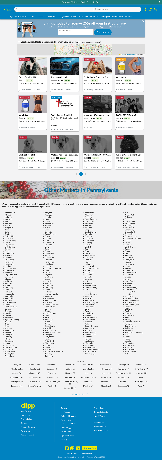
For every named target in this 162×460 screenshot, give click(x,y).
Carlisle (6, 232)
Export (46, 251)
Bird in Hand (129, 223)
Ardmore (127, 217)
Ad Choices (25, 431)
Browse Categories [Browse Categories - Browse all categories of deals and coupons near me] (101, 412)
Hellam (86, 264)
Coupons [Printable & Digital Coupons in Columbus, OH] (40, 17)
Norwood (127, 307)
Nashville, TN (106, 377)
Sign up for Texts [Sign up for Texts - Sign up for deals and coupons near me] (67, 436)
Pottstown (48, 320)
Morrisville (8, 296)
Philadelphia (88, 315)
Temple (46, 339)
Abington (47, 213)
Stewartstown (89, 335)
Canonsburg (128, 230)
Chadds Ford (129, 232)
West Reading (89, 347)
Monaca (87, 292)
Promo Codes (66, 432)
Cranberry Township (132, 238)
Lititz (86, 281)
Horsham (127, 266)
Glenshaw (128, 258)
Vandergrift (88, 341)
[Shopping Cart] (155, 9)
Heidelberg (48, 264)
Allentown (88, 215)
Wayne (46, 345)
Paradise (7, 313)
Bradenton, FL (16, 386)
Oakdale (7, 309)
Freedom (127, 255)
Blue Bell (87, 226)
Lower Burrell (129, 281)
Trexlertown (8, 341)
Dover (126, 243)
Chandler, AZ (34, 369)
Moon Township (90, 294)
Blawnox (47, 226)
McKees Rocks (89, 285)
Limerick (47, 281)
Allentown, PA (16, 369)
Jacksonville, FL (70, 388)
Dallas (46, 240)
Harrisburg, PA (70, 377)
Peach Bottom (49, 313)
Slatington (128, 330)
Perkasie (7, 315)
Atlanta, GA (16, 373)
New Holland (49, 302)
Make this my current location (91, 42)
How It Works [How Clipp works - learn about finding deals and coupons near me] (99, 416)
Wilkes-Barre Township (53, 352)
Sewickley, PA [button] (71, 42)
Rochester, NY (123, 369)
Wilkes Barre (129, 350)
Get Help (64, 428)
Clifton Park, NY (34, 386)
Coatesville (128, 234)
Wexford (127, 347)
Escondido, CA (52, 377)
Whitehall (47, 350)
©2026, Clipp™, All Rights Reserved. (79, 453)
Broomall (87, 228)
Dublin (86, 245)
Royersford (128, 324)
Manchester (88, 283)
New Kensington (90, 302)
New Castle (88, 300)
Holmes (47, 266)
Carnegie (47, 232)
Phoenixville (128, 315)
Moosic (127, 294)
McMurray (8, 288)
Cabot (46, 230)
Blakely (6, 226)
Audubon (127, 219)
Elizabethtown (129, 247)
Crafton (47, 238)
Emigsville (7, 249)
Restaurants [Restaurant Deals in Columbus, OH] (51, 17)
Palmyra (87, 311)
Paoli (126, 311)
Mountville (128, 296)
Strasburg (7, 337)
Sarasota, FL (124, 382)
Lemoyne (87, 279)
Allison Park (128, 215)
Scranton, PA (141, 365)
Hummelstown (9, 268)
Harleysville (128, 260)
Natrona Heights (130, 298)
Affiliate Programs (101, 430)
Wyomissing (88, 354)
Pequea (127, 313)
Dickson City (49, 243)
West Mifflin (48, 347)
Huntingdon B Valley (52, 268)
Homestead (88, 266)
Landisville (128, 275)
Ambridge (7, 217)
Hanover (87, 260)
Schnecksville (49, 326)
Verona (6, 343)
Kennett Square (130, 273)
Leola (126, 279)
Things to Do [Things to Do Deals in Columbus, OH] (63, 17)
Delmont (127, 240)
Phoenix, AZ (106, 386)
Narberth (87, 298)
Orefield (47, 311)
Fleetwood (88, 253)
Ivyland (86, 270)
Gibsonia (7, 258)
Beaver (46, 221)
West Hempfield (10, 347)
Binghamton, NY (16, 377)
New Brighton (49, 300)
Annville (47, 217)
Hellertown (128, 264)
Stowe (126, 335)
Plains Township (90, 317)
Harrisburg (8, 262)
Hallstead (47, 260)
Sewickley (48, 328)
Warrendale (88, 343)
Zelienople (48, 356)
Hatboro (87, 262)
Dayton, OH (52, 373)
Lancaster (87, 275)
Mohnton (47, 292)
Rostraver (47, 324)
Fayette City (8, 253)
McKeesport (128, 285)
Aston (46, 219)
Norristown (88, 305)
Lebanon (7, 279)
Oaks (86, 309)
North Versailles (10, 307)
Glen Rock (88, 258)
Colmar (46, 236)
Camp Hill (87, 230)
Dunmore (127, 245)
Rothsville (87, 324)
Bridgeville (8, 228)
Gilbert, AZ (70, 369)
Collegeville (8, 236)
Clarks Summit (49, 234)
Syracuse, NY (141, 373)
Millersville (8, 292)
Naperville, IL (106, 373)
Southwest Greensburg (133, 332)
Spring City (8, 335)
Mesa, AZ (88, 382)
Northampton (89, 307)
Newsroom (25, 415)
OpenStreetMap (132, 54)
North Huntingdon (131, 305)
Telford (6, 339)
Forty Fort (7, 255)
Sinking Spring (49, 330)
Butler (6, 230)
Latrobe (127, 277)
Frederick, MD (70, 365)
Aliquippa (47, 215)
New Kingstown (130, 302)
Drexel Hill (48, 245)
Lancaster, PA (88, 369)
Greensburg (8, 260)
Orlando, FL (106, 382)
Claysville (87, 234)
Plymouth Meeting (11, 320)
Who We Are (26, 411)
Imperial (127, 268)
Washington (8, 345)
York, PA (141, 386)
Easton (46, 247)
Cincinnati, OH (34, 382)
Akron (126, 213)
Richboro (87, 322)
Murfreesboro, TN (106, 369)
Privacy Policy (26, 419)
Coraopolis (8, 238)
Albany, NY (16, 365)
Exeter (6, 251)
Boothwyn (128, 226)
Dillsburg (87, 243)
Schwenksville (129, 326)
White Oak (8, 350)
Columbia (87, 236)
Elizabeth (87, 247)
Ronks (6, 324)
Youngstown (8, 356)
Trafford (87, 339)
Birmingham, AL (17, 382)
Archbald (87, 217)
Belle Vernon (129, 221)
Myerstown (48, 298)
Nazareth (7, 300)
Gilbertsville (48, 258)
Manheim (127, 283)
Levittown (7, 281)
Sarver (6, 326)
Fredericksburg (89, 255)
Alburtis (7, 215)
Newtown (7, 305)
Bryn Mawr (128, 228)
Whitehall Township (91, 350)
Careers (24, 423)
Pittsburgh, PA (123, 365)
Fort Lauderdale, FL (52, 382)
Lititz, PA (88, 373)
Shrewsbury (8, 330)
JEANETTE (128, 270)
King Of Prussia (10, 275)
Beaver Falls (88, 221)
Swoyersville (49, 337)
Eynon (126, 251)
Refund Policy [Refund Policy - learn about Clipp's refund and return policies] (66, 420)
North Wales (49, 307)
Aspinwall (7, 219)
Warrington (128, 343)
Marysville (48, 285)
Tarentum (87, 337)
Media (6, 290)
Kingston (47, 275)
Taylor (126, 337)
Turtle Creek (48, 341)
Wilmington (8, 354)
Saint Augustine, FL (123, 373)
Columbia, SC (52, 365)
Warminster (48, 343)
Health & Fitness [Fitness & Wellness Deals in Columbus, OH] (91, 17)
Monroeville (8, 294)
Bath (5, 221)
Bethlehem (88, 223)
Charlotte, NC (34, 373)
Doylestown (8, 245)
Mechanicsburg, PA (88, 377)
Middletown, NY (105, 365)
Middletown (128, 290)
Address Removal (27, 435)
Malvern (47, 283)
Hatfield (127, 262)
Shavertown (88, 328)
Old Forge (128, 309)
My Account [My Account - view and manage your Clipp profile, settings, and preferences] (65, 412)
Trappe (126, 339)
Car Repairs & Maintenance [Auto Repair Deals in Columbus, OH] (112, 17)
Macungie (7, 283)
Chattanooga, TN (34, 377)
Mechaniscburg (130, 288)
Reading (127, 320)
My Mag (64, 440)
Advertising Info (100, 426)
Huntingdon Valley (91, 268)
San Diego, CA (123, 377)
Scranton (7, 328)
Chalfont (7, 234)
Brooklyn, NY (34, 365)
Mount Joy (48, 296)
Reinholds (47, 322)
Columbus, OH (52, 369)
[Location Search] (117, 9)
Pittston (47, 317)
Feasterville (48, 253)
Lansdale (87, 277)
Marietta (7, 285)
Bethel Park (48, 223)
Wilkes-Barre (9, 352)
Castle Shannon (90, 232)
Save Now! (103, 32)
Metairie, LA (88, 386)
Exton (86, 251)
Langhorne (48, 277)
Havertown (8, 264)
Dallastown (88, 240)
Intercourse (8, 270)
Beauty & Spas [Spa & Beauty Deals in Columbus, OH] (77, 17)
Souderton (8, 332)
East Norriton (9, 247)
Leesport (47, 279)
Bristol (46, 228)
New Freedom (9, 302)
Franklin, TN (52, 386)
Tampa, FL (141, 377)
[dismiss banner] (143, 21)
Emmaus (47, 249)
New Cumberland (131, 300)
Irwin (46, 270)
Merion (86, 290)
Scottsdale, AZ (123, 386)
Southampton (89, 332)
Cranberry (88, 238)
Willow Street (129, 352)
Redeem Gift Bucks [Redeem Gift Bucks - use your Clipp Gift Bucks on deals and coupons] (68, 416)
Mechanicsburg (90, 288)
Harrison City (49, 262)
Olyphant (7, 311)
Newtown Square (50, 305)
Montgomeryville (50, 294)
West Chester (129, 345)
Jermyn (46, 273)
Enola (86, 249)
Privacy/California (28, 427)
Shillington (128, 328)
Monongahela (129, 292)
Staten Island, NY (141, 369)
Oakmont (47, 309)
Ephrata (127, 249)
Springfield (48, 335)
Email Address (65, 30)
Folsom (126, 253)
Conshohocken (130, 236)
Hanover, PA (70, 373)
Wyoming (47, 354)
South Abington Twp (52, 332)
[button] (160, 2)
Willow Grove (89, 352)
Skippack (87, 330)
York (125, 354)
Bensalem (7, 223)
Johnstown (88, 273)
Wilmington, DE (141, 382)
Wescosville (88, 345)
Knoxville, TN (88, 365)
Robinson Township (131, 322)
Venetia (127, 341)
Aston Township (90, 219)
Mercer (46, 290)
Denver (6, 243)
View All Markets (80, 394)
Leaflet (122, 54)
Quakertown (89, 320)
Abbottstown (9, 213)
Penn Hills (88, 313)
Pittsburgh (8, 317)
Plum (126, 317)
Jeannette (7, 273)
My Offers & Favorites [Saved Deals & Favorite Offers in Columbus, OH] (18, 17)
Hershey (7, 266)
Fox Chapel (48, 255)
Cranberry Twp (9, 240)
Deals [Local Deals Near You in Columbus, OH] (32, 17)
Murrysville (8, 298)
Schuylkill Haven (90, 326)
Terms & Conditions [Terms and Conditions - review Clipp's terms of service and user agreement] (68, 424)
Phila (46, 315)
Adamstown (88, 213)
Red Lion (7, 322)
